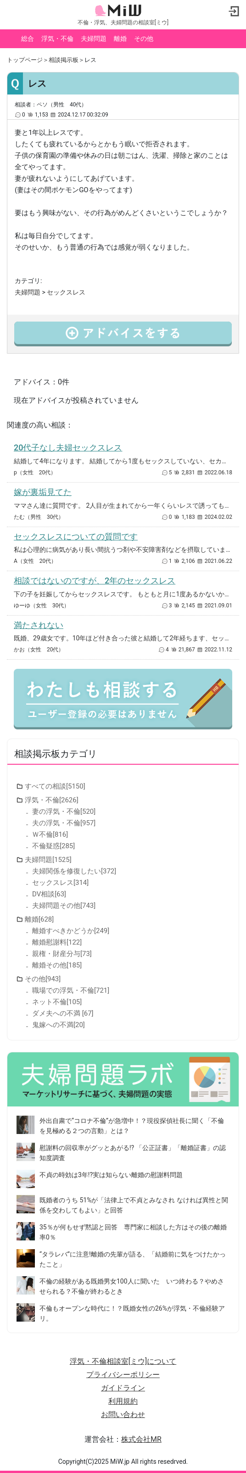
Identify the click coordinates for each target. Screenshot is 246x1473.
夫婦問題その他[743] (63, 905)
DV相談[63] (49, 894)
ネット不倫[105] (57, 1002)
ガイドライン (123, 1388)
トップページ (25, 59)
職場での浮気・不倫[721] (70, 990)
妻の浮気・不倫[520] (63, 811)
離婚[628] (39, 919)
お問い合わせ (123, 1414)
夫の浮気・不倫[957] (63, 823)
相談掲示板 (63, 59)
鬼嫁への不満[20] (58, 1025)
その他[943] (43, 979)
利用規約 (123, 1401)
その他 (143, 38)
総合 (27, 38)
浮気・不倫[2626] (51, 800)
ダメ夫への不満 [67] (63, 1013)
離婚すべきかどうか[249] (70, 931)
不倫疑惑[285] (53, 846)
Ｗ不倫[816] (50, 834)
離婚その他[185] (57, 965)
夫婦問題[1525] (48, 860)
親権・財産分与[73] (62, 954)
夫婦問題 (93, 38)
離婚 (120, 38)
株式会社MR (141, 1439)
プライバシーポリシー (123, 1374)
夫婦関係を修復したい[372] (74, 871)
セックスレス (66, 292)
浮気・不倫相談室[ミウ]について (123, 1361)
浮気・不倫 (57, 38)
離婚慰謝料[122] (57, 942)
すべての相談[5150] (55, 786)
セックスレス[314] (60, 882)
